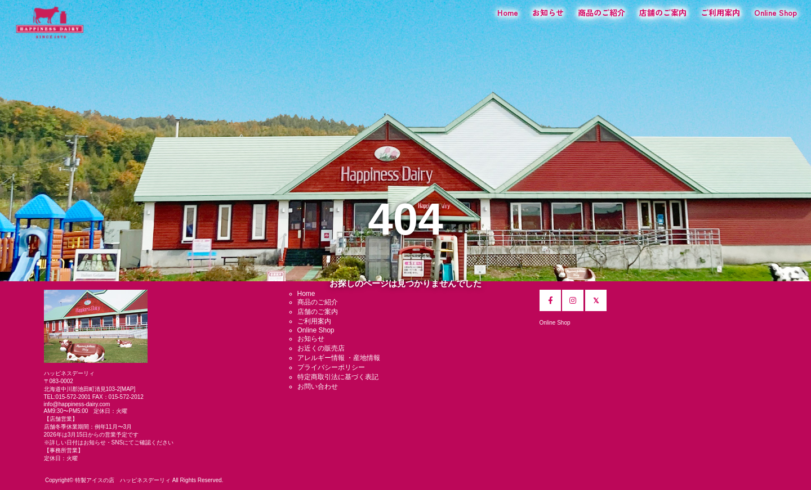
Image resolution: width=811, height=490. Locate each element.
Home (507, 12)
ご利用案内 (720, 12)
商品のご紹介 (601, 12)
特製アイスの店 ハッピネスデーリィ (123, 480)
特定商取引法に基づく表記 (337, 377)
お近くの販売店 (321, 348)
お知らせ (548, 12)
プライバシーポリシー (331, 367)
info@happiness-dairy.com (77, 404)
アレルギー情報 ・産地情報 (338, 358)
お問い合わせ (317, 386)
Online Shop (775, 12)
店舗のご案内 (663, 12)
